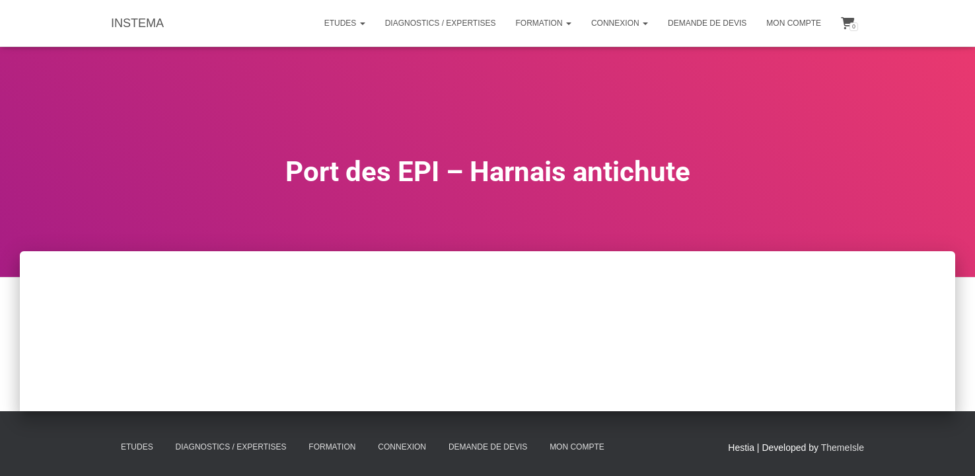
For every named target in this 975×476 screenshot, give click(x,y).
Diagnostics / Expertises (440, 23)
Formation (543, 23)
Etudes (344, 23)
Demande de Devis (707, 23)
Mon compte (793, 23)
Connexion (619, 23)
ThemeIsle (842, 447)
